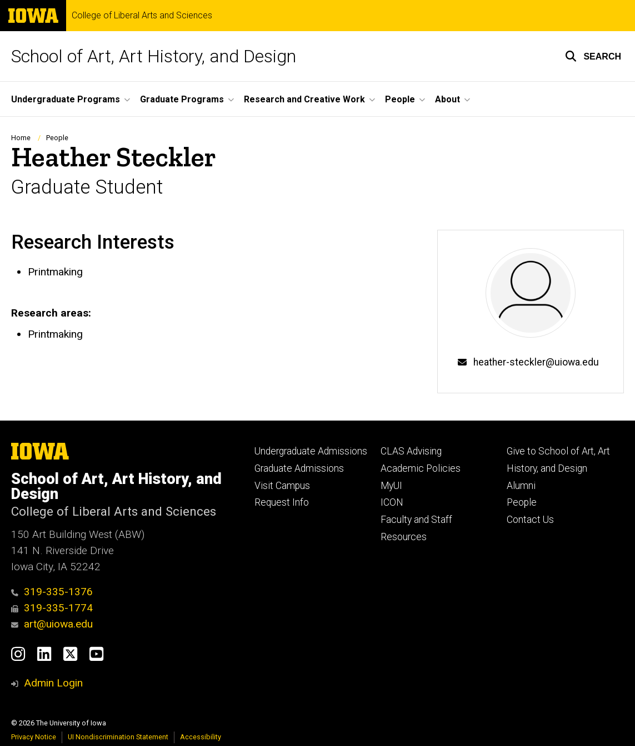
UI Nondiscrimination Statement (118, 737)
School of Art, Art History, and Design (153, 56)
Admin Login (53, 682)
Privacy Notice (33, 737)
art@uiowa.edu (52, 623)
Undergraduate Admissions (310, 451)
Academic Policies (421, 468)
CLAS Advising (411, 451)
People (57, 138)
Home (21, 138)
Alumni (521, 485)
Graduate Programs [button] (182, 99)
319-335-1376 (52, 591)
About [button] (447, 99)
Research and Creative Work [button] (304, 99)
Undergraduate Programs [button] (65, 99)
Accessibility (200, 737)
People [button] (400, 99)
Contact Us (530, 519)
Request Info (281, 502)
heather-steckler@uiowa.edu (536, 362)
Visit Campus (282, 485)
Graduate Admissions (299, 468)
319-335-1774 (52, 607)
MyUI (391, 485)
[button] (593, 56)
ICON (392, 502)
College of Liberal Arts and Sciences (142, 16)
